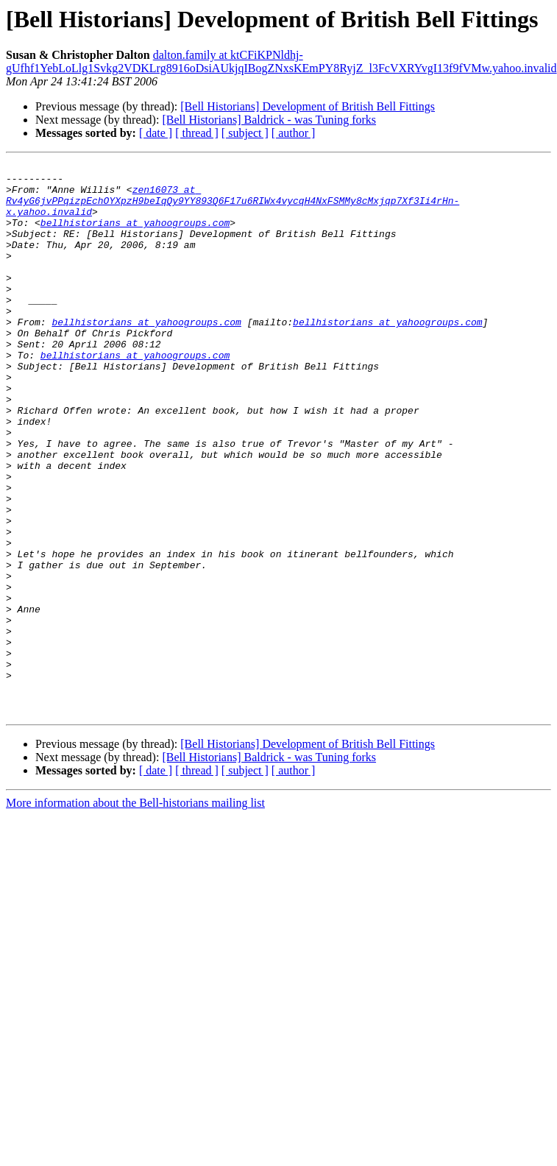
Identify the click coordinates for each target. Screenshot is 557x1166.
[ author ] (294, 133)
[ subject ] (245, 133)
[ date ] (155, 133)
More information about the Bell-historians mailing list (135, 900)
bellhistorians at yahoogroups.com (135, 222)
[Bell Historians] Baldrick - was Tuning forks (269, 119)
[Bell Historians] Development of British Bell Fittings (307, 106)
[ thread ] (197, 133)
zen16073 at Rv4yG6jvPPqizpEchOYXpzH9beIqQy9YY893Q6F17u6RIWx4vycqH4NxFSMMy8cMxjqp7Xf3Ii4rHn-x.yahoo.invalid (275, 202)
